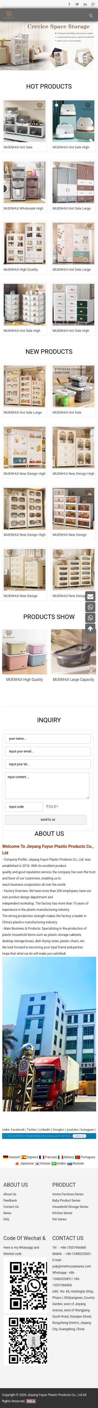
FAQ (6, 1219)
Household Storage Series (70, 1207)
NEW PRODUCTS (49, 351)
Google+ (93, 4)
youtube (72, 1130)
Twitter (77, 4)
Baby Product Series (66, 1200)
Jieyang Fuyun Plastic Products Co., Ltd (54, 1395)
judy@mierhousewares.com (71, 1266)
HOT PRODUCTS (49, 86)
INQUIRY (49, 720)
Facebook (69, 4)
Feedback (10, 1200)
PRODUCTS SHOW (49, 617)
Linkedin (85, 4)
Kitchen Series (62, 1213)
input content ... (47, 785)
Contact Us (11, 1207)
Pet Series (59, 1219)
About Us (9, 1194)
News (7, 1213)
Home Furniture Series (67, 1194)
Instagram (87, 1130)
